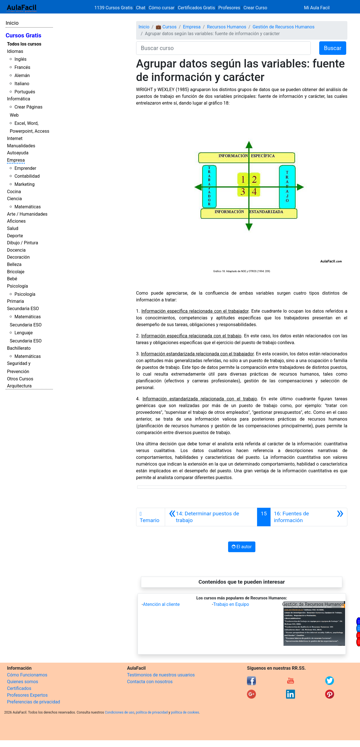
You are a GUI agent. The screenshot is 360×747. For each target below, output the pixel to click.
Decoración (18, 257)
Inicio (12, 23)
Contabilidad (27, 176)
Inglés (20, 59)
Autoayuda (17, 152)
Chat (140, 7)
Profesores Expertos (27, 695)
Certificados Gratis (196, 7)
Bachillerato (19, 348)
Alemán (22, 75)
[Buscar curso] (223, 48)
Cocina (14, 191)
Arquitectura (19, 386)
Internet (14, 138)
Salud (12, 228)
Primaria (15, 301)
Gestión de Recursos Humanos (283, 27)
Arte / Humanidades (27, 214)
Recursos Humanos (226, 27)
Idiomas (15, 51)
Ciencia (14, 198)
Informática (18, 98)
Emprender (25, 168)
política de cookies (185, 712)
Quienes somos (22, 681)
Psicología (17, 286)
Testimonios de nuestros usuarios (161, 675)
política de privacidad (152, 712)
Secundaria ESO (23, 308)
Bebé (12, 278)
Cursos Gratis (23, 35)
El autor (242, 546)
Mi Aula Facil (317, 7)
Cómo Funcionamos (27, 675)
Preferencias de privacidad (33, 702)
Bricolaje (15, 271)
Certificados (19, 688)
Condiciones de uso (119, 712)
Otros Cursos (20, 379)
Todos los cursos (24, 44)
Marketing (24, 184)
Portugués (24, 91)
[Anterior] (211, 517)
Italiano (21, 83)
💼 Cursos (166, 27)
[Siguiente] (308, 517)
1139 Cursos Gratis (114, 7)
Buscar (332, 48)
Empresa (16, 160)
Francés (22, 67)
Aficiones (16, 221)
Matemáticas (27, 206)
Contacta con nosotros (150, 681)
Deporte (15, 235)
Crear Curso (255, 7)
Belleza (14, 264)
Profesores (229, 7)
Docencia (16, 250)
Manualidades (21, 145)
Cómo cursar (162, 7)
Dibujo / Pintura (22, 242)
